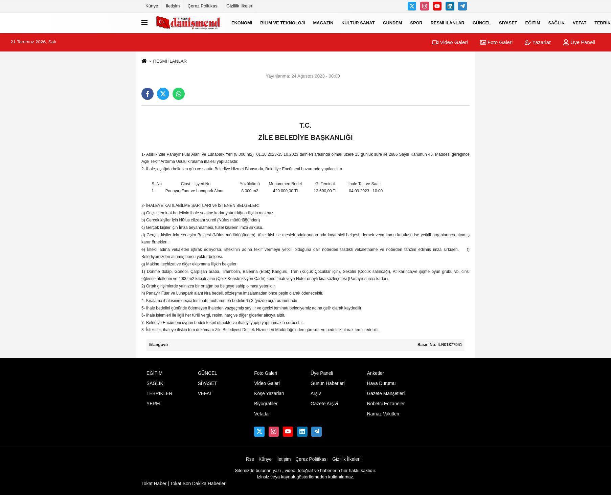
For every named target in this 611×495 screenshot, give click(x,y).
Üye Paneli (579, 42)
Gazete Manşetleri (386, 393)
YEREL (154, 403)
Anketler (375, 373)
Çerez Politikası (203, 5)
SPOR (416, 22)
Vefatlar (262, 413)
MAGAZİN (323, 22)
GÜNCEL (482, 22)
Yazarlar (538, 42)
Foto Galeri (496, 42)
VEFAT (579, 22)
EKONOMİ (241, 22)
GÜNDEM (392, 22)
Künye (151, 5)
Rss (250, 459)
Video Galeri (450, 42)
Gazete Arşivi (324, 403)
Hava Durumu (381, 383)
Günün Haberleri (328, 383)
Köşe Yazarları (269, 393)
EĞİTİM (532, 22)
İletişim (173, 5)
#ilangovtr (158, 344)
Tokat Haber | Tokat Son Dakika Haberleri (184, 483)
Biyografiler (265, 403)
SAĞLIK (556, 22)
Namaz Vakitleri (383, 413)
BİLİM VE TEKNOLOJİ (282, 22)
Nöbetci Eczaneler (386, 403)
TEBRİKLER (159, 393)
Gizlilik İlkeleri (239, 5)
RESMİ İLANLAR (448, 22)
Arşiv (316, 393)
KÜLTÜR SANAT (358, 22)
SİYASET (508, 22)
